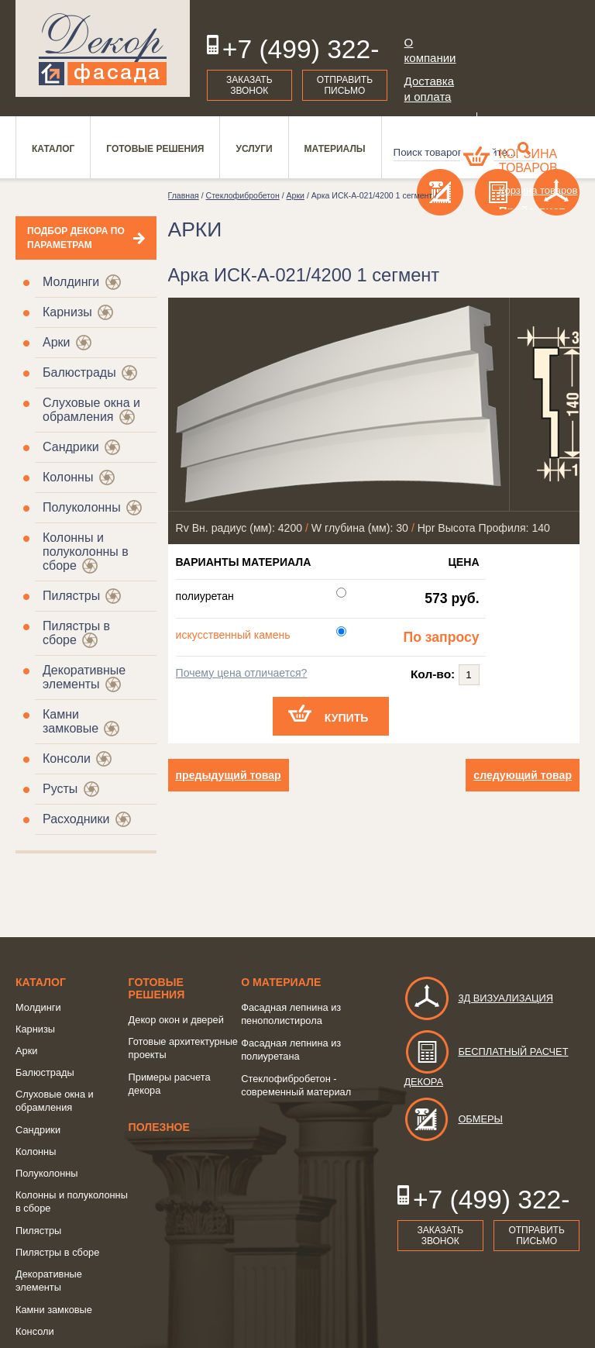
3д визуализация (478, 998)
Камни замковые (70, 721)
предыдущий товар (228, 775)
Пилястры (71, 595)
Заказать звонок (249, 85)
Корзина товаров (528, 160)
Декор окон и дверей (176, 1020)
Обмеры (453, 1119)
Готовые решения (157, 988)
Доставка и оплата (429, 88)
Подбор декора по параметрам (76, 238)
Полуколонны (82, 507)
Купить (347, 718)
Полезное (159, 1127)
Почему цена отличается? (242, 673)
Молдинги (71, 281)
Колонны (68, 477)
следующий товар (522, 775)
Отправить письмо (345, 85)
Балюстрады (79, 372)
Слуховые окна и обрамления (91, 409)
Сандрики (71, 446)
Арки (57, 342)
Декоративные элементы (84, 677)
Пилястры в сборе (57, 1252)
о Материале (281, 982)
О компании (430, 50)
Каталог (40, 982)
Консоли (67, 758)
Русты (60, 788)
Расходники (76, 819)
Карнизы (67, 312)
